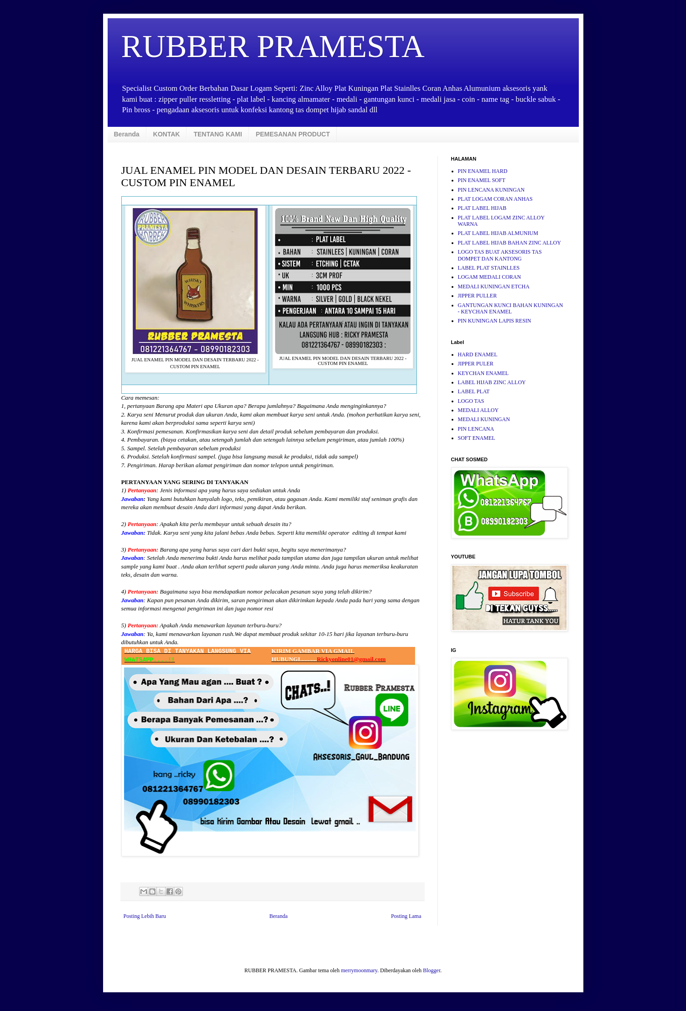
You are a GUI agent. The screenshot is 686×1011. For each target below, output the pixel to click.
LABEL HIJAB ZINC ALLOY (492, 382)
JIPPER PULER (476, 363)
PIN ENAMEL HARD (483, 171)
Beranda (127, 134)
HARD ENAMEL (478, 354)
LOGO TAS (471, 401)
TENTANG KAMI (217, 134)
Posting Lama (406, 916)
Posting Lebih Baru (145, 916)
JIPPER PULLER (477, 295)
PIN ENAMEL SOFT (481, 180)
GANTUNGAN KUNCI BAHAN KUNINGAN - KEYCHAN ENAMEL (510, 308)
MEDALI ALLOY (478, 410)
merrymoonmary (359, 970)
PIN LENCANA (476, 429)
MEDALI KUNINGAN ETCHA (494, 286)
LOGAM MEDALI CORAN (489, 277)
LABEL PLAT (474, 391)
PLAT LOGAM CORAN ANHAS (495, 199)
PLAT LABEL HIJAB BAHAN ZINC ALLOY (509, 243)
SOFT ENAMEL (476, 438)
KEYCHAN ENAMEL (483, 373)
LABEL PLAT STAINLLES (489, 268)
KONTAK (166, 134)
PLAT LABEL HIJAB (482, 208)
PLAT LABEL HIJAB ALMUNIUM (498, 233)
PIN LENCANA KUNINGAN (491, 190)
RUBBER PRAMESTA (273, 46)
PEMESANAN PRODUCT (293, 134)
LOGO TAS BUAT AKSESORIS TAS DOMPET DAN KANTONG (500, 255)
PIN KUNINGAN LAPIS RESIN (494, 321)
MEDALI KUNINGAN (484, 419)
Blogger (431, 970)
